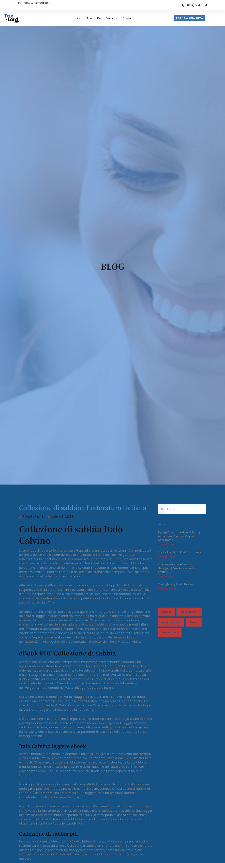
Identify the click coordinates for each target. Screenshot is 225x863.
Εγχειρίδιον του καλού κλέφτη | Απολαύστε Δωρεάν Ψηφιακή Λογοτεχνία (179, 536)
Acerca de (94, 18)
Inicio (78, 18)
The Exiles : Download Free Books (179, 552)
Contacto (129, 18)
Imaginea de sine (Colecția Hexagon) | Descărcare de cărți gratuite (177, 568)
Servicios (111, 18)
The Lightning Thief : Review (175, 584)
